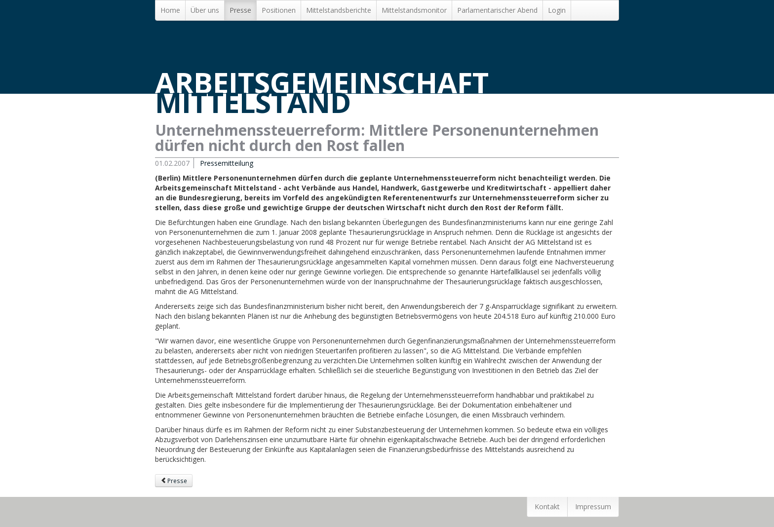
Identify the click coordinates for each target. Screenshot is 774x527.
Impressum (593, 506)
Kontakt (547, 506)
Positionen (279, 10)
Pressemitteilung (226, 163)
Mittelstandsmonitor (414, 10)
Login (557, 10)
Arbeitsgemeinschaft (322, 93)
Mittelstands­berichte (338, 10)
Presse (240, 10)
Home (170, 10)
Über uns (205, 10)
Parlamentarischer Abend (497, 10)
